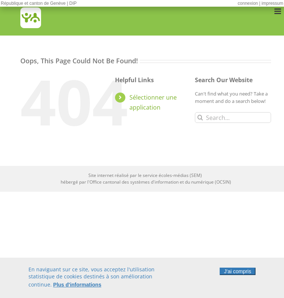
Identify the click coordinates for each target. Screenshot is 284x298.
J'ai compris (237, 272)
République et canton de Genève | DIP (39, 3)
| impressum (271, 3)
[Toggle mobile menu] (278, 11)
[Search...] (233, 117)
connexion (248, 3)
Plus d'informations (77, 286)
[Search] (200, 117)
